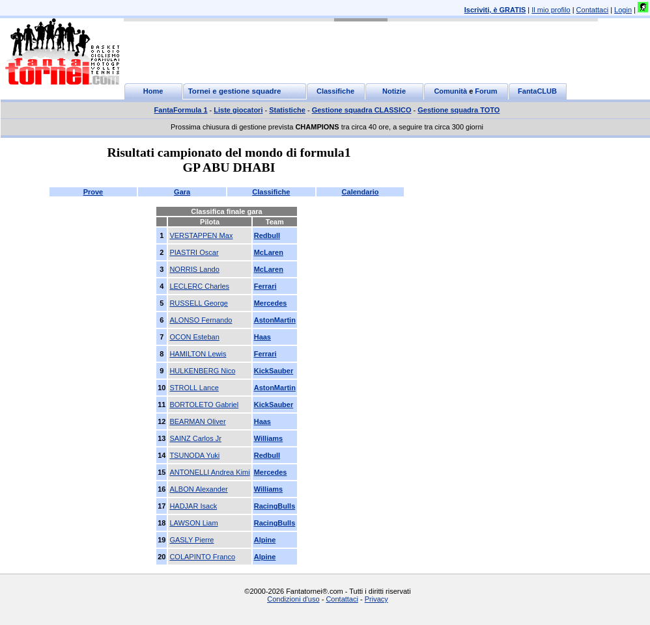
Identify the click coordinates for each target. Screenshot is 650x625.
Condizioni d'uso (293, 599)
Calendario (360, 192)
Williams (268, 438)
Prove (93, 192)
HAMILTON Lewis (197, 354)
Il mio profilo (550, 10)
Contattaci (592, 10)
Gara (182, 192)
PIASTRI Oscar (193, 252)
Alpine (265, 540)
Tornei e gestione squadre (234, 91)
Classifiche (271, 192)
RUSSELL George (198, 303)
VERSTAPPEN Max (201, 235)
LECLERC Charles (199, 286)
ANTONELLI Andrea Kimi (209, 472)
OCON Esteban (194, 337)
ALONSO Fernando (200, 320)
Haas (262, 337)
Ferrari (265, 286)
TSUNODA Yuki (194, 455)
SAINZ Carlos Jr (195, 438)
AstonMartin (275, 320)
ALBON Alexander (198, 489)
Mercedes (270, 303)
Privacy (376, 599)
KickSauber (274, 371)
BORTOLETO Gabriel (203, 404)
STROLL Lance (193, 388)
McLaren (268, 252)
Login (623, 10)
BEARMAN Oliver (197, 421)
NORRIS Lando (194, 269)
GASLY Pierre (191, 540)
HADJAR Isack (193, 506)
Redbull (267, 235)
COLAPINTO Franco (202, 557)
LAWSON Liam (193, 523)
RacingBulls (275, 506)
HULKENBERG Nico (202, 371)
